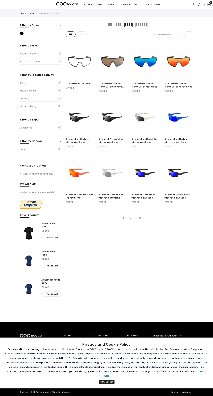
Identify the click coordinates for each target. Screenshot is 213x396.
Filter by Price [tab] (29, 45)
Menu (68, 335)
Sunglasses (26, 127)
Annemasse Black (48, 225)
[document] (106, 363)
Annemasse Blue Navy (50, 281)
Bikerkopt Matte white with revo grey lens (111, 196)
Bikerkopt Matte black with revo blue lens (144, 196)
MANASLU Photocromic (78, 83)
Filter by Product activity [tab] (37, 75)
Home (23, 13)
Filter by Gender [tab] (31, 141)
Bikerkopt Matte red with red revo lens (80, 196)
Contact (175, 392)
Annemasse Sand (48, 253)
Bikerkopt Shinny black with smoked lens (111, 141)
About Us (187, 392)
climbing (24, 98)
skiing (23, 82)
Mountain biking (28, 106)
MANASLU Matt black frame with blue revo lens (110, 85)
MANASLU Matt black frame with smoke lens (144, 85)
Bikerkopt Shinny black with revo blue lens (177, 196)
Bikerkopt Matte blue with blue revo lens (176, 141)
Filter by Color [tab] (29, 25)
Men (32, 13)
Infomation (101, 335)
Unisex (23, 149)
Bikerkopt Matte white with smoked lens (144, 141)
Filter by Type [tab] (29, 119)
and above (30, 61)
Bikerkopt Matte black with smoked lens (78, 141)
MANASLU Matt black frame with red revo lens (178, 85)
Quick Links (131, 335)
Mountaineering (28, 90)
